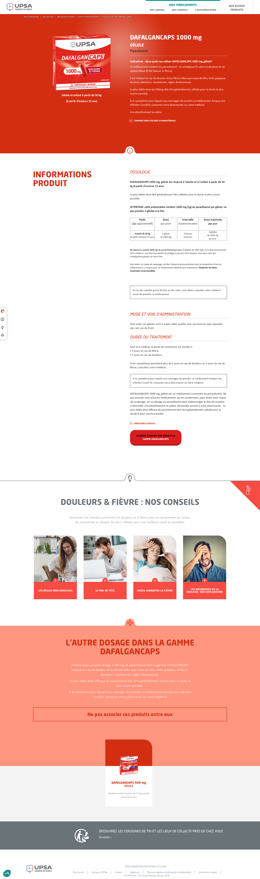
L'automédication (205, 9)
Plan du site (78, 872)
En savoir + (105, 837)
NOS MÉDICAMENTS (183, 5)
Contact (118, 872)
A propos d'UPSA (99, 872)
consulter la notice (142, 423)
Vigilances (134, 872)
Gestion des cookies (208, 872)
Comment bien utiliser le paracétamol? (153, 120)
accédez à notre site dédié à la (155, 437)
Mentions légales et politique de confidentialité (169, 872)
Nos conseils (180, 9)
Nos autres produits (237, 7)
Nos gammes (157, 9)
